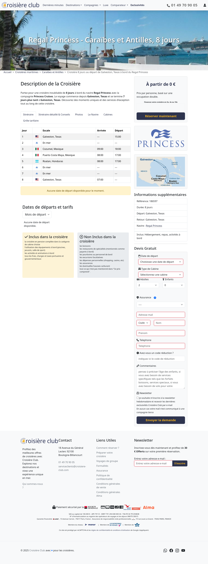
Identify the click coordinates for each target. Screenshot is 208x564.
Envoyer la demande (161, 420)
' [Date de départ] (160, 262)
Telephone (144, 340)
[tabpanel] (76, 153)
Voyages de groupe (107, 461)
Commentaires (146, 365)
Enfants (168, 279)
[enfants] (174, 285)
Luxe (105, 5)
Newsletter (144, 393)
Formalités (102, 465)
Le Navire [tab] (93, 114)
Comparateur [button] (118, 5)
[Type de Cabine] (160, 275)
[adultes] (148, 285)
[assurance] (161, 304)
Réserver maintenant (160, 116)
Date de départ (148, 256)
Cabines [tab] (108, 114)
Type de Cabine (148, 268)
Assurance (147, 298)
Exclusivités (137, 5)
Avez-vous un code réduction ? (155, 353)
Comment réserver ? (107, 447)
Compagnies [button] (91, 5)
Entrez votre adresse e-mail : (150, 458)
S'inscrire (179, 463)
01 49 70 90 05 (66, 462)
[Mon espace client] (205, 5)
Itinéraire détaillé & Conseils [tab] (54, 114)
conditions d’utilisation (121, 530)
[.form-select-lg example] (37, 214)
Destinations (73, 5)
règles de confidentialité (100, 530)
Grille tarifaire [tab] (31, 120)
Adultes (143, 279)
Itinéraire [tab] (28, 114)
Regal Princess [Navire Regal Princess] (154, 225)
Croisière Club (37, 550)
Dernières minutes (53, 5)
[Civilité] (143, 323)
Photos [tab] (79, 114)
